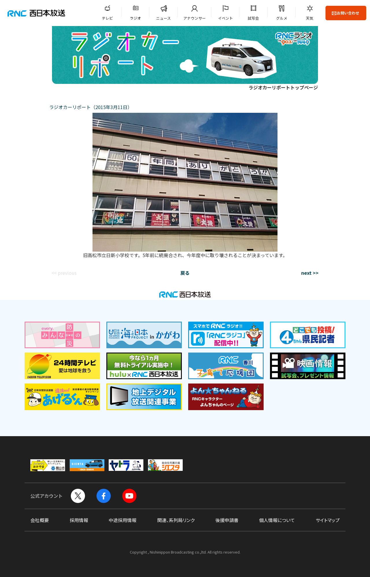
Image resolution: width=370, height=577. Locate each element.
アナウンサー (194, 18)
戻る (185, 272)
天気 (309, 18)
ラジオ (135, 18)
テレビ (107, 18)
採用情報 (79, 520)
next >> (310, 272)
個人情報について (277, 520)
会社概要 (39, 520)
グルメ (281, 18)
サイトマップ (328, 520)
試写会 (253, 18)
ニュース (163, 18)
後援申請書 (226, 520)
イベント (225, 18)
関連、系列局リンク (176, 520)
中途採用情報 (122, 520)
